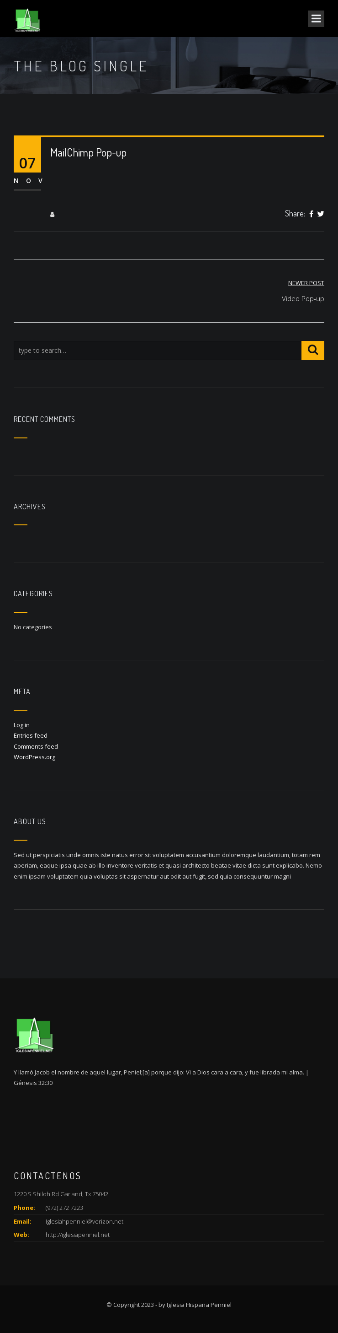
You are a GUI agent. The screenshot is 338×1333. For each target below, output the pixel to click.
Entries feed (31, 735)
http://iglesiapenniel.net (78, 1234)
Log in (22, 725)
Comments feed (36, 746)
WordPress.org (34, 757)
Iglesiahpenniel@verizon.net (84, 1221)
